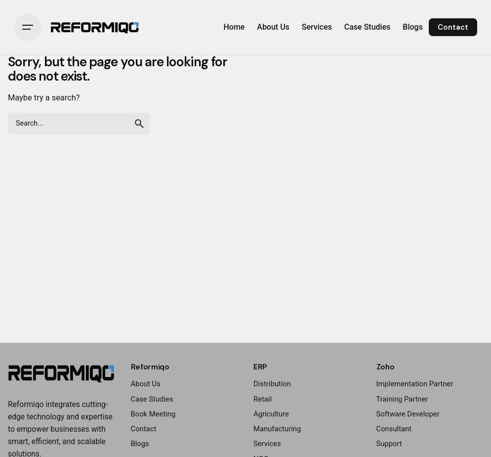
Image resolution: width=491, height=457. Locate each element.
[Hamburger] (27, 27)
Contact (453, 27)
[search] (139, 124)
